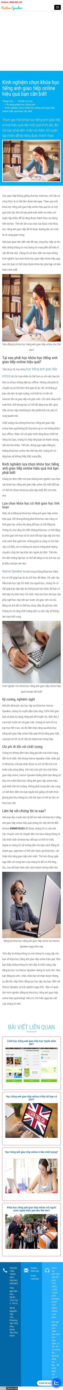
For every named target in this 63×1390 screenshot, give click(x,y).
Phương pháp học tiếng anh (20, 104)
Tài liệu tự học (25, 101)
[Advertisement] (31, 39)
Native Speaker (12, 571)
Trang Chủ (7, 101)
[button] (31, 1042)
